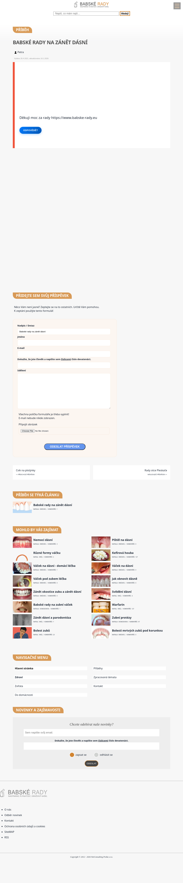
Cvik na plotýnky (25, 470)
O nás (7, 809)
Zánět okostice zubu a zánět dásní (57, 592)
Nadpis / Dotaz (25, 325)
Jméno (21, 336)
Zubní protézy (121, 617)
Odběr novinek (13, 815)
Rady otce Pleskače (156, 470)
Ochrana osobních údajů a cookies (24, 826)
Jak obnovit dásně (124, 579)
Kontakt (98, 686)
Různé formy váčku (47, 553)
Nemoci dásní (43, 540)
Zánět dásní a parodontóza (52, 617)
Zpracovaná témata (105, 677)
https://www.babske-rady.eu (74, 117)
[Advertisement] (92, 84)
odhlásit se (106, 754)
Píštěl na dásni (122, 540)
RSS (6, 837)
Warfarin (118, 604)
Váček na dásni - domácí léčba (54, 566)
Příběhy (98, 668)
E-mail (20, 348)
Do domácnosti (24, 695)
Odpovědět (30, 130)
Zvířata (19, 686)
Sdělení (21, 370)
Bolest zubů (41, 630)
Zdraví (19, 677)
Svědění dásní (121, 592)
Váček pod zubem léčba (49, 579)
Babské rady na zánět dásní (52, 505)
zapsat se (80, 754)
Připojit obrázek (28, 424)
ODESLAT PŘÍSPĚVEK (65, 446)
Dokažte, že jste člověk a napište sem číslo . (54, 359)
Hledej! (125, 13)
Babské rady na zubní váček (53, 604)
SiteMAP (9, 832)
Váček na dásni (122, 566)
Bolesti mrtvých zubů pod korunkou (137, 630)
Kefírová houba (123, 553)
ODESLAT (91, 763)
